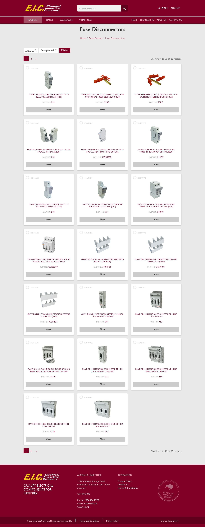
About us (161, 19)
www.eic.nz (83, 506)
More (48, 109)
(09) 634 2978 (92, 499)
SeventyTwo (173, 520)
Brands (49, 19)
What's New (85, 19)
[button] (31, 50)
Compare (32, 67)
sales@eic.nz (90, 503)
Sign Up (175, 8)
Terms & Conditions (128, 487)
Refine (65, 50)
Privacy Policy (124, 481)
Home (134, 19)
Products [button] (33, 19)
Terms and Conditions (89, 520)
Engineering (147, 19)
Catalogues (66, 19)
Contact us (175, 19)
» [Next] (36, 58)
